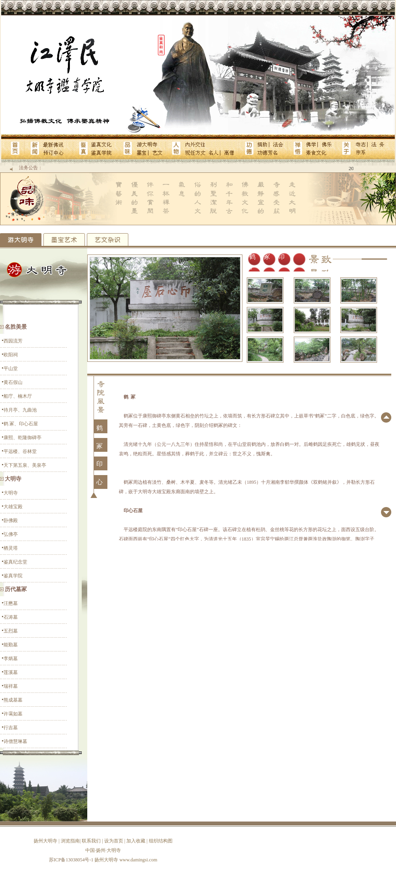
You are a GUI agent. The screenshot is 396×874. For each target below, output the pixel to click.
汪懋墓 (11, 603)
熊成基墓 (13, 700)
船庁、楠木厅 (18, 396)
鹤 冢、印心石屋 (21, 424)
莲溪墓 (11, 672)
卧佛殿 (11, 520)
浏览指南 (70, 841)
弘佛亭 (11, 534)
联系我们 (91, 841)
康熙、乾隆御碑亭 (22, 437)
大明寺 (11, 493)
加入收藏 (135, 841)
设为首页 (113, 841)
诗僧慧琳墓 (15, 741)
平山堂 (11, 368)
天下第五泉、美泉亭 (25, 465)
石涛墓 (11, 617)
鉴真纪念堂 (15, 562)
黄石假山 (13, 382)
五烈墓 (11, 631)
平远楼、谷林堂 (20, 451)
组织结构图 (161, 841)
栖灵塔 (11, 548)
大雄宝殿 (13, 506)
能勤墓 (11, 645)
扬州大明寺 (45, 841)
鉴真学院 (13, 575)
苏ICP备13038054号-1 (71, 860)
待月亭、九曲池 (20, 410)
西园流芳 (13, 341)
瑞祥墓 (11, 686)
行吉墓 (11, 727)
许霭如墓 (13, 714)
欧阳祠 (11, 354)
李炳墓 (11, 658)
